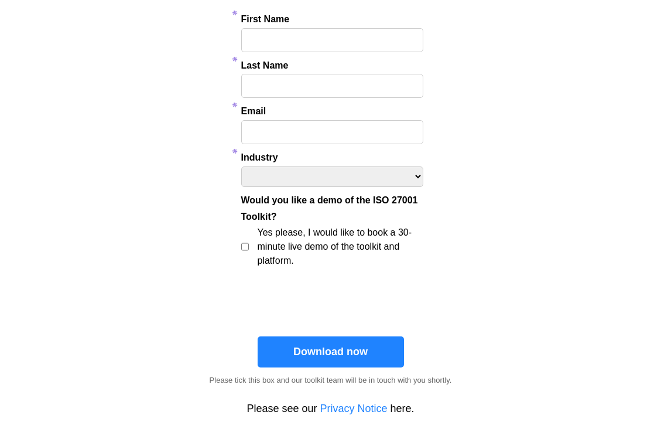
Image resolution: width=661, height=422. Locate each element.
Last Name (265, 65)
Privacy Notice (354, 408)
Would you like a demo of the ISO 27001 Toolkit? (329, 208)
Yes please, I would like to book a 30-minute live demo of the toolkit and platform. (335, 246)
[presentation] (332, 298)
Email (253, 111)
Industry (259, 157)
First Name (265, 19)
